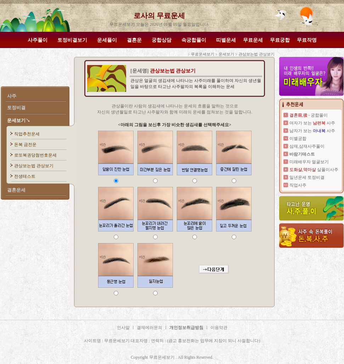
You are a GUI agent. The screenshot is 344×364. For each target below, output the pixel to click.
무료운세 (253, 40)
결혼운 (134, 40)
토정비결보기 (72, 40)
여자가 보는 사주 (312, 123)
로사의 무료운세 (159, 15)
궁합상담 (161, 40)
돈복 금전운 (25, 144)
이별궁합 (297, 138)
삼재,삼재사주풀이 (307, 146)
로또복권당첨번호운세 (35, 155)
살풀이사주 (313, 169)
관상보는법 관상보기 (33, 165)
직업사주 (297, 185)
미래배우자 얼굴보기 (309, 161)
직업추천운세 (27, 133)
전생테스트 (24, 176)
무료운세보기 (202, 54)
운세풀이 (107, 40)
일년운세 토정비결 (307, 177)
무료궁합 (280, 40)
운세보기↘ (18, 120)
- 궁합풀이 (308, 115)
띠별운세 (226, 40)
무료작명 (307, 40)
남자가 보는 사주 (312, 130)
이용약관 (218, 327)
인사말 (123, 327)
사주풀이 (37, 40)
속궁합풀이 (193, 40)
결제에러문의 (149, 327)
